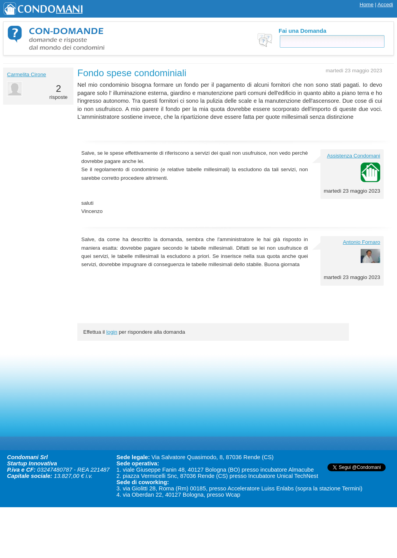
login (111, 332)
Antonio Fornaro (361, 242)
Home (366, 4)
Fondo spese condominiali (131, 73)
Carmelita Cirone (26, 74)
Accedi (385, 4)
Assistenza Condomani (353, 156)
